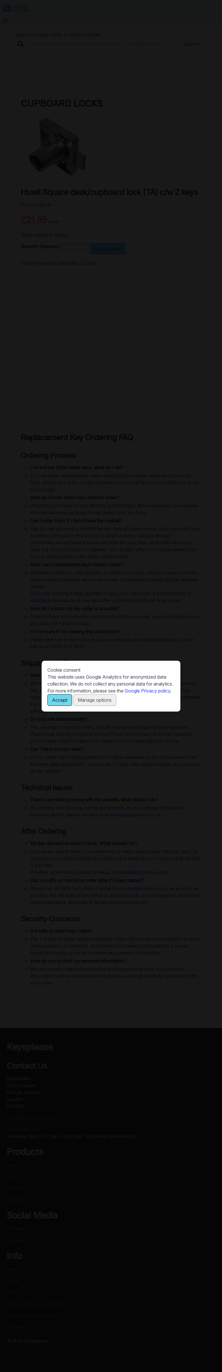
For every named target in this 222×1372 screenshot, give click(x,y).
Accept (59, 700)
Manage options (95, 700)
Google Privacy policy (147, 691)
